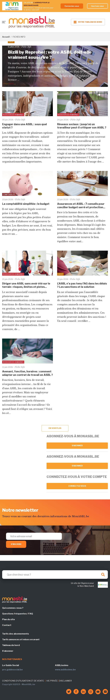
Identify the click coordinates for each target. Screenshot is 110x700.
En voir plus (55, 428)
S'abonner (77, 445)
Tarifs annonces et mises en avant (21, 639)
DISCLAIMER (65, 680)
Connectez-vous (72, 6)
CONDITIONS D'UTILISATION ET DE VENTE (23, 680)
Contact (6, 625)
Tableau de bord (11, 645)
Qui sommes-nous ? (12, 608)
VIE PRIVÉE (52, 680)
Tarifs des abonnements (15, 633)
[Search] (55, 574)
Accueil (6, 37)
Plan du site (8, 619)
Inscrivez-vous (97, 6)
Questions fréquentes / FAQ (17, 613)
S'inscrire (16, 544)
